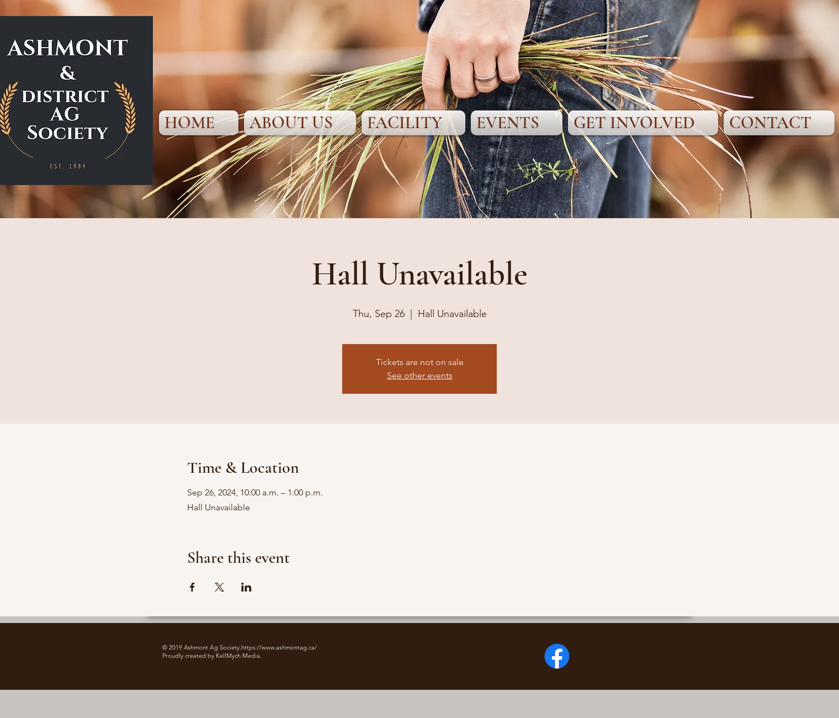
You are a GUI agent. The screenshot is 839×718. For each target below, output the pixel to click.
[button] (300, 122)
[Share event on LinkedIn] (246, 587)
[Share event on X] (219, 587)
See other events (420, 375)
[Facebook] (557, 656)
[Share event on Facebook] (192, 587)
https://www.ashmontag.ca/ (279, 647)
